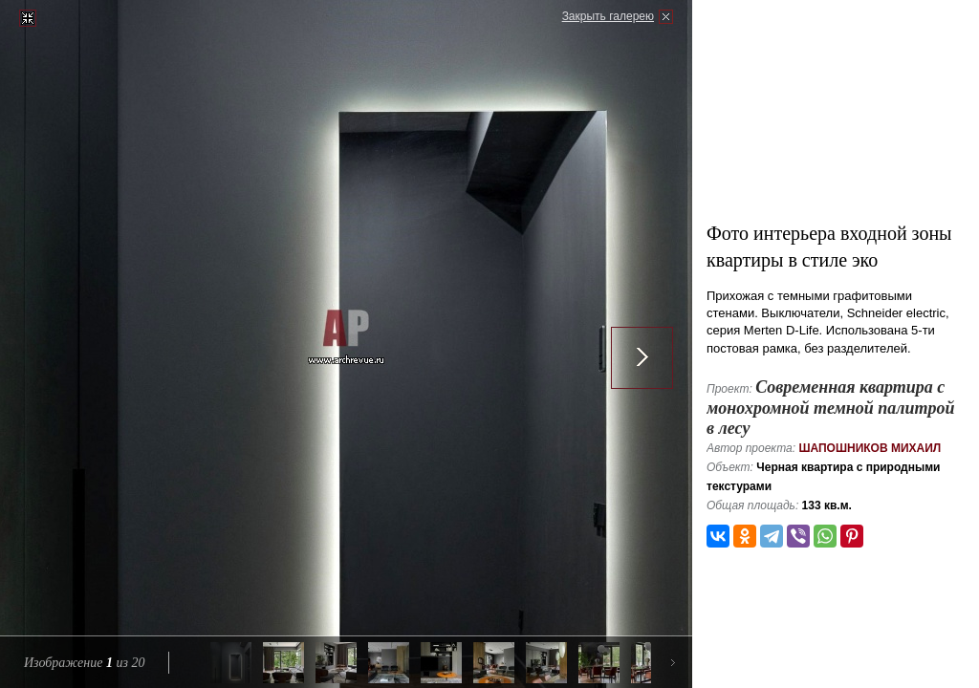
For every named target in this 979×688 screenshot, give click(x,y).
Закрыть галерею (608, 16)
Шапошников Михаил (869, 448)
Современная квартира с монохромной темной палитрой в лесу (831, 407)
